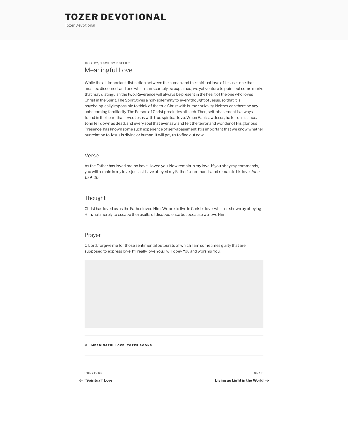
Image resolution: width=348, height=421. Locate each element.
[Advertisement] (174, 294)
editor (123, 63)
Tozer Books (139, 345)
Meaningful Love (108, 345)
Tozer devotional (116, 17)
